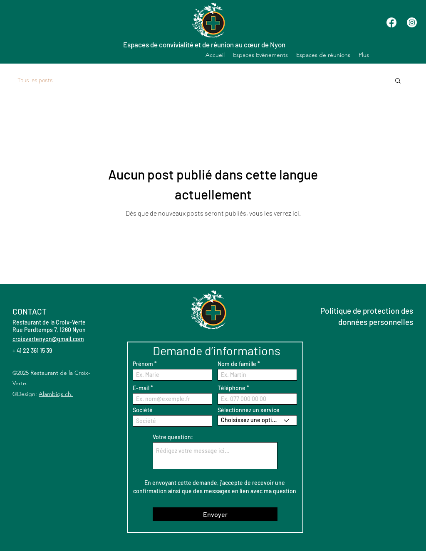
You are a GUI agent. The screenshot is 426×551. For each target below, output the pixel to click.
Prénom (143, 364)
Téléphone (231, 388)
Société (143, 410)
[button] (398, 81)
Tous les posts (35, 80)
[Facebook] (391, 22)
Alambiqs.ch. (56, 394)
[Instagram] (412, 22)
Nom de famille (237, 364)
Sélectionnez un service (249, 410)
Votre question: (173, 437)
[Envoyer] (215, 514)
